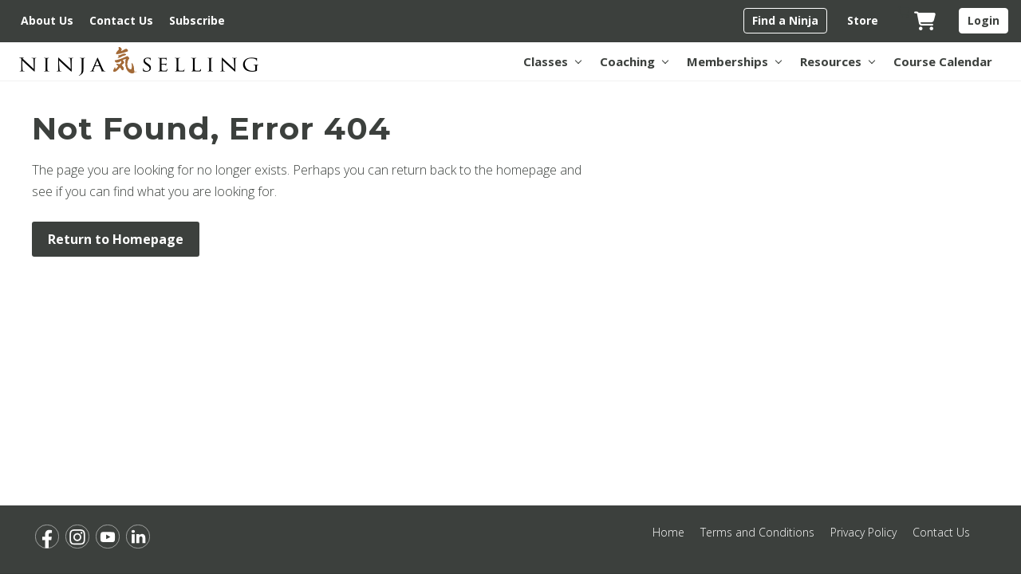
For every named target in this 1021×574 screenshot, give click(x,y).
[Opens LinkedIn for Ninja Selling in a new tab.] (138, 536)
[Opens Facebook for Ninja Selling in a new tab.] (47, 536)
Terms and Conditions (757, 532)
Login (983, 20)
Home (668, 532)
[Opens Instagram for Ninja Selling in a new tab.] (77, 536)
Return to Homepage (115, 239)
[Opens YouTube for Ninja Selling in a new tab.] (108, 536)
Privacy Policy (863, 532)
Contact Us (941, 532)
